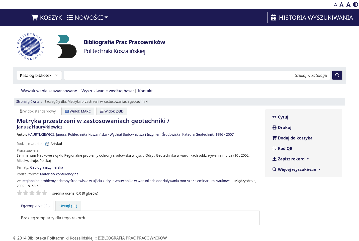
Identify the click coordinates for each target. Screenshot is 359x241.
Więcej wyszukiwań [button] (294, 169)
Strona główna (27, 101)
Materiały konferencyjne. (60, 174)
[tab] (68, 206)
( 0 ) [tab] (35, 205)
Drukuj (282, 127)
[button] (46, 17)
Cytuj (280, 117)
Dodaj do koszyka (292, 138)
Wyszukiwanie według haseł (108, 91)
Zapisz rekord (289, 159)
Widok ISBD (111, 111)
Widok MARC (78, 111)
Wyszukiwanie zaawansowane (49, 91)
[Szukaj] (337, 75)
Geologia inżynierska (46, 167)
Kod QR (282, 148)
